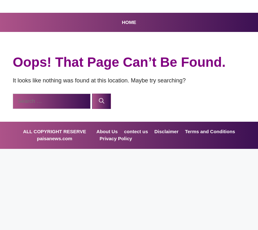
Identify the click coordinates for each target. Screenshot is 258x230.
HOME (129, 22)
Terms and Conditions (210, 131)
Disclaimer (166, 131)
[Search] (101, 101)
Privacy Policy (116, 138)
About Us (107, 131)
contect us (136, 131)
